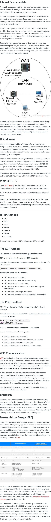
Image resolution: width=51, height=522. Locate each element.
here (18, 438)
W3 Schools (9, 186)
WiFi (2, 358)
